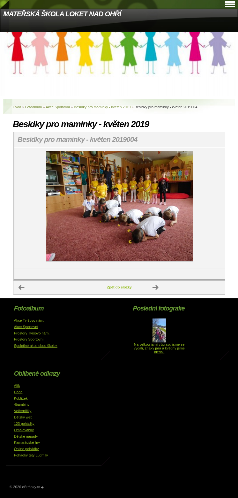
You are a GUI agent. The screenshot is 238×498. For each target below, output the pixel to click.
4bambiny (22, 404)
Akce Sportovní (58, 107)
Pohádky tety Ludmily (31, 455)
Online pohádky (26, 449)
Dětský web (23, 417)
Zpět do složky (119, 287)
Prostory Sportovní (29, 339)
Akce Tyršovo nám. (29, 320)
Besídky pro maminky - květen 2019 (102, 107)
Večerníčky (23, 411)
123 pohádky (24, 423)
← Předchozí (21, 287)
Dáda (18, 392)
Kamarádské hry (27, 442)
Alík (17, 385)
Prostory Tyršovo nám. (32, 333)
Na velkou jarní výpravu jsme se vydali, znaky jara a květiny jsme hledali (159, 348)
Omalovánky (24, 430)
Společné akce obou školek (35, 346)
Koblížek (21, 398)
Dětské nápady (26, 436)
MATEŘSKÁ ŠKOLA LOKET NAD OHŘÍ (62, 14)
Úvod (17, 107)
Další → (155, 287)
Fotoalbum (33, 107)
